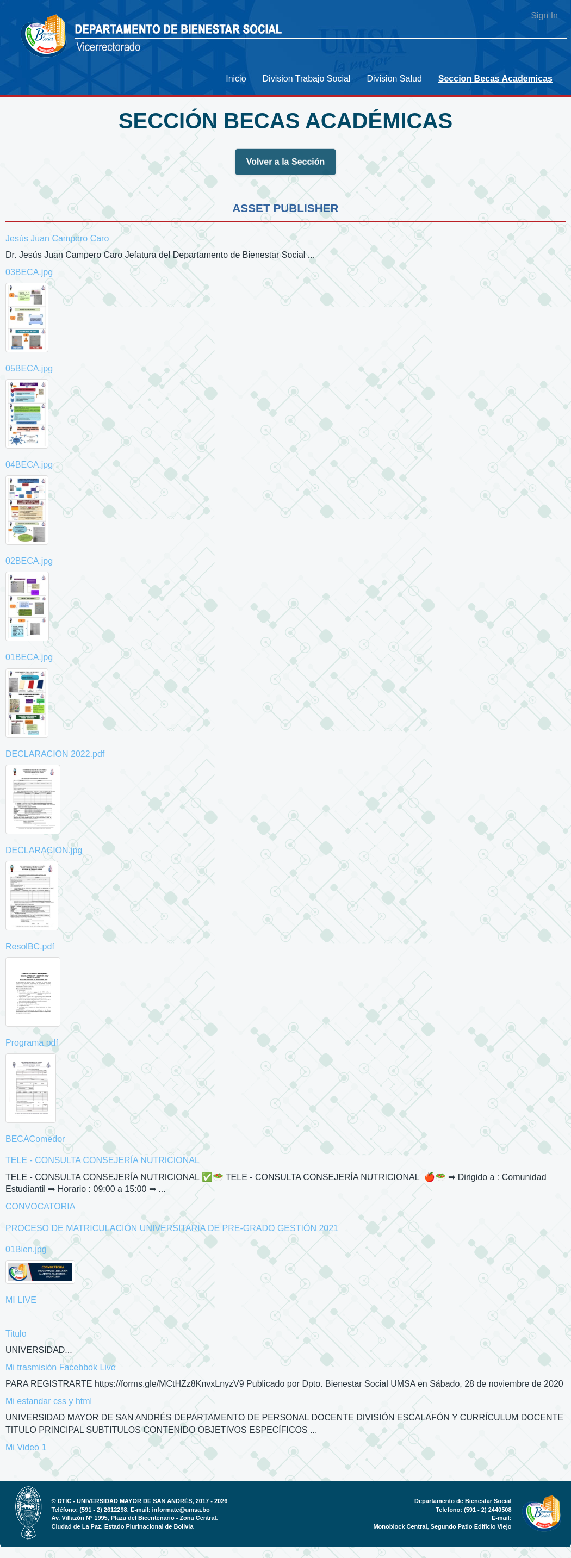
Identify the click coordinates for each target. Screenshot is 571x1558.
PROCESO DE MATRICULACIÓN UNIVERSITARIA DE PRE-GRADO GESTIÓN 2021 (171, 1228)
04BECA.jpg (29, 464)
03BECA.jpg (29, 272)
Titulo (16, 1333)
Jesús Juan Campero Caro (57, 238)
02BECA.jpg (29, 561)
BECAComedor (35, 1139)
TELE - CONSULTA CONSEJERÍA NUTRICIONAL (102, 1160)
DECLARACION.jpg (43, 850)
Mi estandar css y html (48, 1401)
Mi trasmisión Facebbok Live (60, 1367)
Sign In (544, 15)
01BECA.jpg (29, 657)
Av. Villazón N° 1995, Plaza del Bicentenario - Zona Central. (135, 1517)
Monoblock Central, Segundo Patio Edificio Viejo (442, 1526)
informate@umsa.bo (181, 1509)
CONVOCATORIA (40, 1206)
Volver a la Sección (285, 166)
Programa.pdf (31, 1042)
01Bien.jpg (26, 1249)
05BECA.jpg (29, 368)
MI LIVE (20, 1300)
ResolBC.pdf (29, 946)
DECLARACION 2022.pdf (54, 754)
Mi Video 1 (25, 1447)
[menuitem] (236, 79)
